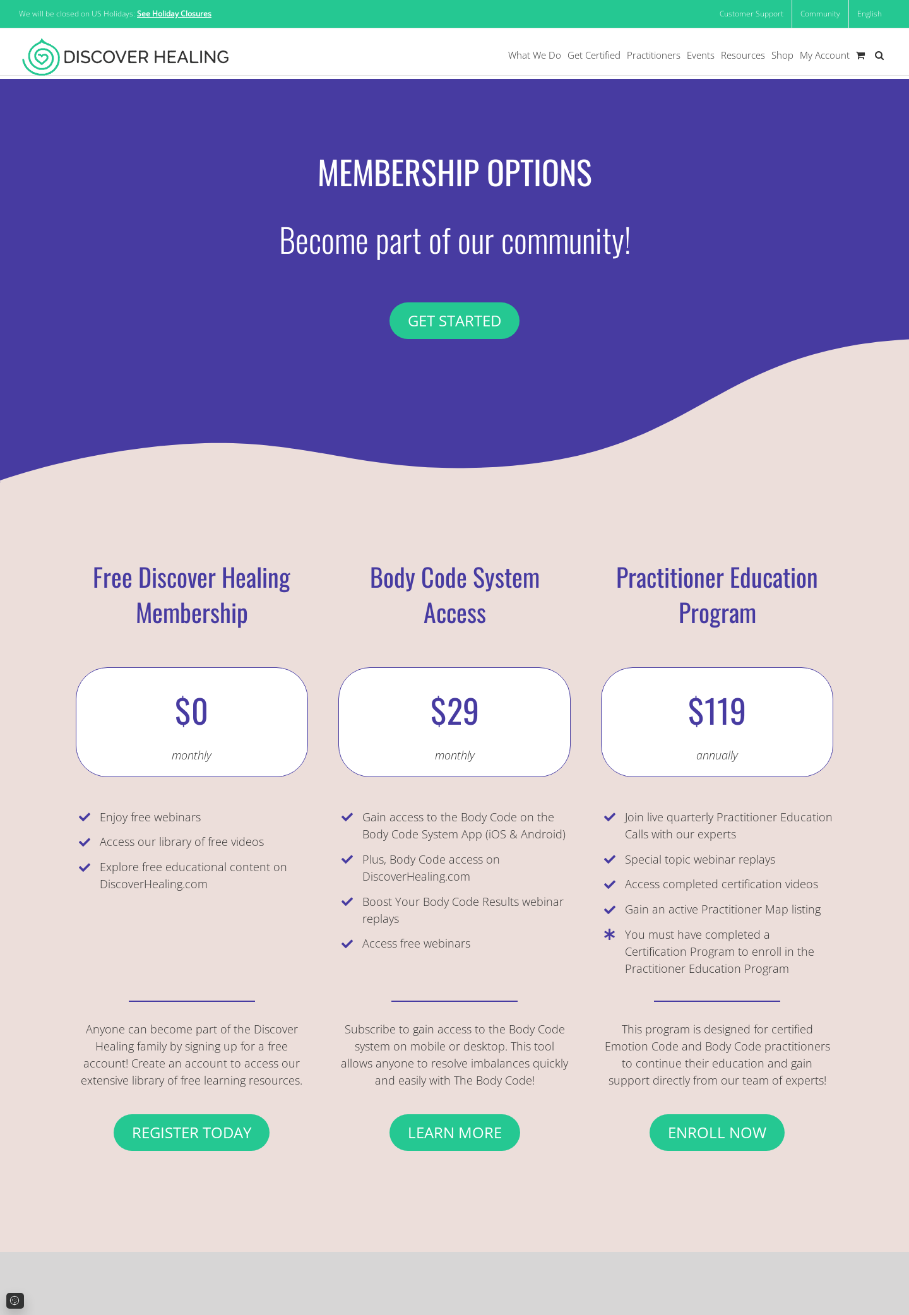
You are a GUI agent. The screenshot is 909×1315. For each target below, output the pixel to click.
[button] (879, 55)
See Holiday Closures (174, 13)
